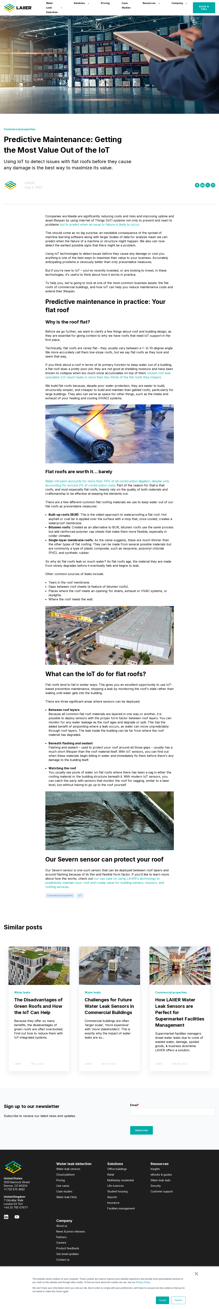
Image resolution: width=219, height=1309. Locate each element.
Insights (155, 1168)
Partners (61, 1237)
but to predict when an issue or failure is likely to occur (99, 224)
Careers (61, 1242)
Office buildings (117, 1168)
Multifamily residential (120, 1180)
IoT (80, 895)
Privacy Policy (143, 1282)
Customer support (162, 1191)
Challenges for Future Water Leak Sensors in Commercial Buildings (109, 1006)
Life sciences (115, 1185)
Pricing (60, 1180)
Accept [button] (162, 1300)
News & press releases (70, 1231)
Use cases (62, 1185)
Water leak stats (160, 1180)
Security (156, 1185)
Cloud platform (65, 1174)
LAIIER (29, 183)
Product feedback (67, 1248)
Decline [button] (178, 1300)
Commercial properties (60, 895)
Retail (110, 1174)
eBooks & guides (161, 1174)
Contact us (63, 1259)
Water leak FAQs (66, 1197)
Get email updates (67, 1254)
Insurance (113, 1202)
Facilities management (121, 1208)
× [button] (196, 1273)
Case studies (64, 1191)
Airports (112, 1197)
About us (61, 1225)
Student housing (117, 1191)
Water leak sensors (68, 1168)
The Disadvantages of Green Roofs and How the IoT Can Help (38, 1006)
